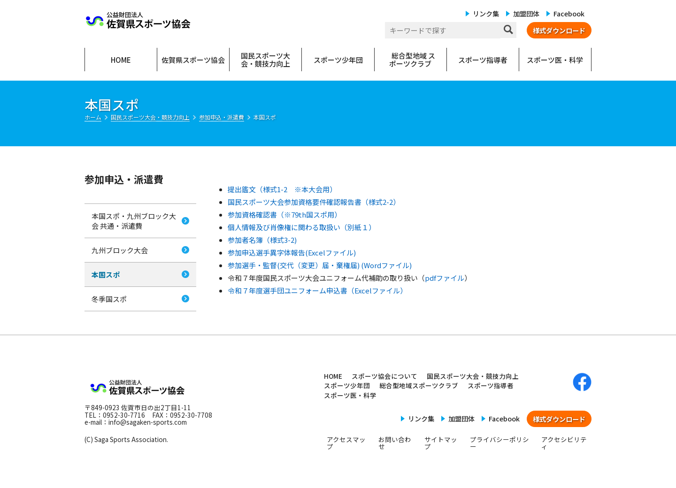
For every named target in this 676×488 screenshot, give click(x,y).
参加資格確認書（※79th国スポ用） (284, 214)
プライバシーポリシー (499, 443)
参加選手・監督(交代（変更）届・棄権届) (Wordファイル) (320, 265)
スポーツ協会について (384, 376)
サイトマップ (440, 443)
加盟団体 (526, 13)
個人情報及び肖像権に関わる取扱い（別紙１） (302, 227)
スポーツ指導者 (491, 385)
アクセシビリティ (564, 443)
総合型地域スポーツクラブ (418, 385)
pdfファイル (444, 278)
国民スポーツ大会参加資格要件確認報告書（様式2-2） (314, 202)
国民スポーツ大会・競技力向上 (473, 376)
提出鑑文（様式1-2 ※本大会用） (282, 189)
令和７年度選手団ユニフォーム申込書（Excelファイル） (317, 290)
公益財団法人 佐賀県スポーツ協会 (138, 20)
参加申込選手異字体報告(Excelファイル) (292, 252)
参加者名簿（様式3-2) (262, 240)
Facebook (568, 13)
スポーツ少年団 (347, 385)
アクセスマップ (346, 443)
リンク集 (486, 13)
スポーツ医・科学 (350, 395)
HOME (333, 376)
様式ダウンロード (559, 30)
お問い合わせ (394, 443)
